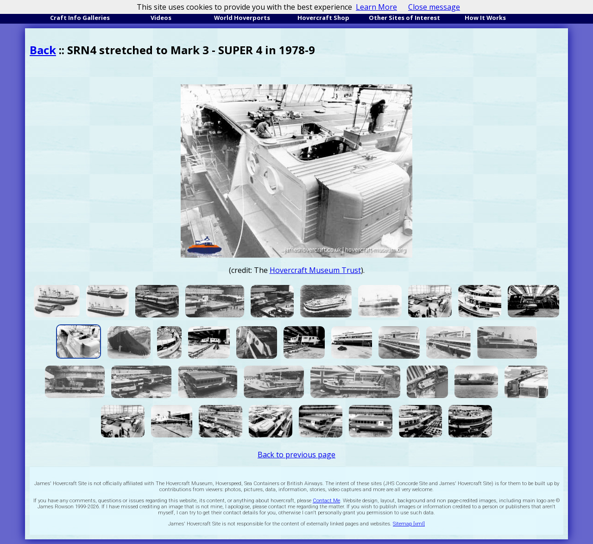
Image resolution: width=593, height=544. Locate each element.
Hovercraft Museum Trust (315, 270)
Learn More (376, 7)
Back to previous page (296, 454)
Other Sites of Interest (404, 17)
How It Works (485, 17)
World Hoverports (242, 17)
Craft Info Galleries (80, 17)
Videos (161, 17)
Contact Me (326, 501)
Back (43, 49)
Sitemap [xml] (409, 524)
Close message (434, 7)
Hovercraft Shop (323, 17)
